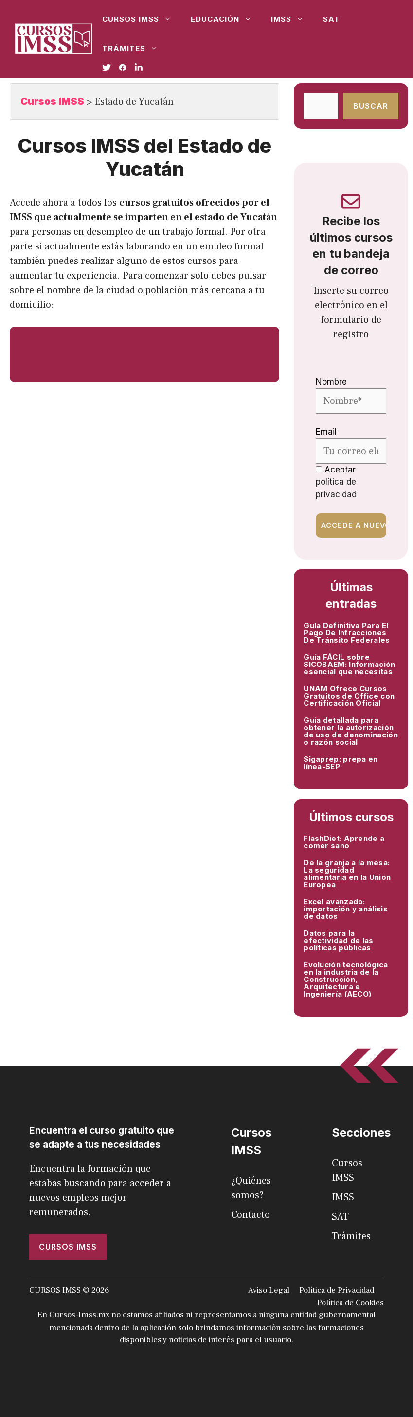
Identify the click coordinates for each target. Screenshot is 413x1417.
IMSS (292, 19)
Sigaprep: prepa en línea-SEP (340, 762)
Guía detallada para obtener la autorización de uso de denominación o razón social (351, 731)
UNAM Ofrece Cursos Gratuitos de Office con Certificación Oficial (349, 696)
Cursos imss (68, 1247)
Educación (226, 19)
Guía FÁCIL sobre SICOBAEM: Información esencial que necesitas (349, 664)
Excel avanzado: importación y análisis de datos (346, 909)
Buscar (370, 106)
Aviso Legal (268, 1290)
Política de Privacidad (336, 1290)
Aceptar (336, 482)
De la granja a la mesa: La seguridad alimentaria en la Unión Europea (347, 873)
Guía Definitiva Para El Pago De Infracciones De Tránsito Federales (347, 633)
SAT (331, 19)
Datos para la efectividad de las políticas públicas (338, 940)
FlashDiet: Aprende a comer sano (344, 842)
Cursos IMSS (141, 19)
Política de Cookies (350, 1302)
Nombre (331, 381)
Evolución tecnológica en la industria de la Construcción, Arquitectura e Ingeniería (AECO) (346, 979)
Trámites (134, 48)
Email (326, 432)
